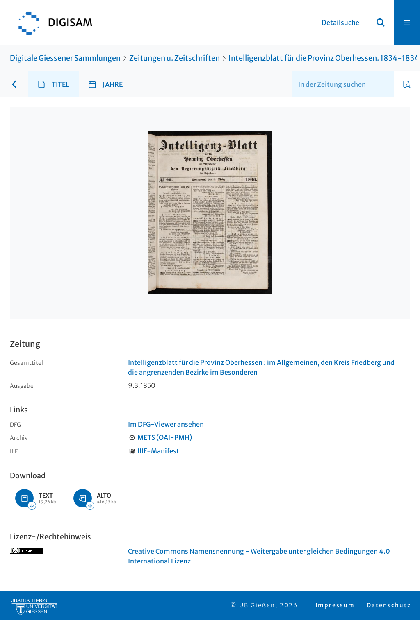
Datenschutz (389, 605)
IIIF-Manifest (158, 451)
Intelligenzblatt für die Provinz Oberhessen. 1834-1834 (323, 58)
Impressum (335, 605)
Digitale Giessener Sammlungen (65, 58)
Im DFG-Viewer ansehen (166, 424)
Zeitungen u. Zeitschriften (174, 58)
